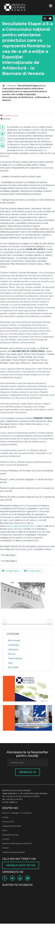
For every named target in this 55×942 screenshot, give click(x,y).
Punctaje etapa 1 (11, 571)
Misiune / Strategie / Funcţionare (16, 813)
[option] (22, 595)
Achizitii (5, 839)
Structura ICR (8, 822)
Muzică (11, 654)
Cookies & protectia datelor (13, 852)
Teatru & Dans (15, 658)
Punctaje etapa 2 (33, 571)
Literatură (13, 649)
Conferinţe (13, 645)
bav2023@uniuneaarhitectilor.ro (22, 526)
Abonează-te (27, 772)
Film (10, 663)
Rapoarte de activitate (11, 826)
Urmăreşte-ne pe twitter (20, 865)
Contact (5, 848)
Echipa (5, 817)
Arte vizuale (14, 640)
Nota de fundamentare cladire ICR (17, 843)
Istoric (4, 830)
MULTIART (13, 667)
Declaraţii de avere (10, 835)
